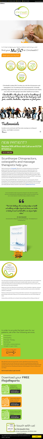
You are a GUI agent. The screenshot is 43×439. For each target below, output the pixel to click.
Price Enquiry (11, 340)
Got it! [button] (37, 436)
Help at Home (25, 1)
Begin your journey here (11, 55)
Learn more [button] (7, 437)
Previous (3, 120)
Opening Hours (11, 1)
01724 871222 (40, 1)
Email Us (18, 1)
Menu (2, 3)
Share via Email (41, 432)
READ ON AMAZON (18, 241)
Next (40, 120)
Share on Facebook (40, 432)
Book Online (3, 1)
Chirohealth (13, 156)
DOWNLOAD (15, 380)
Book (7, 141)
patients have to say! (30, 172)
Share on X (38, 432)
